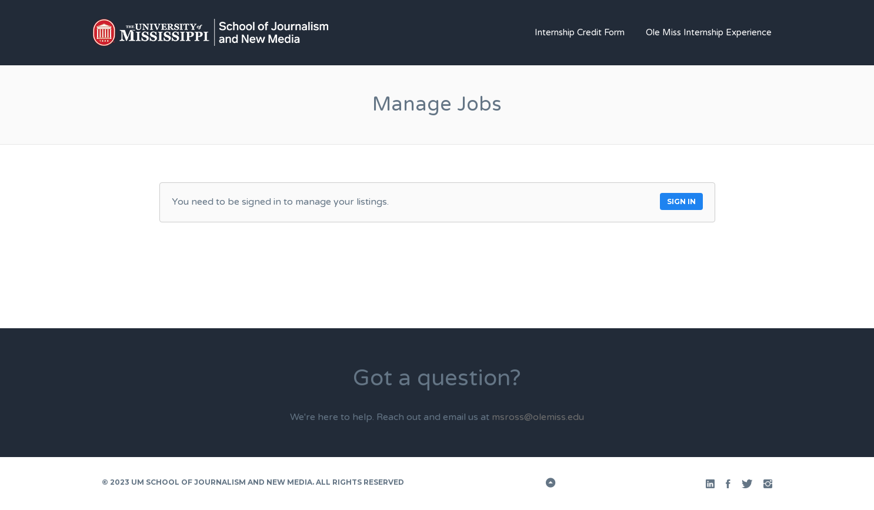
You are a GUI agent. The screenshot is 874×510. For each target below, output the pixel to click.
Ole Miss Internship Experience (709, 32)
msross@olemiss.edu (538, 417)
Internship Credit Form (580, 32)
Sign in (681, 201)
